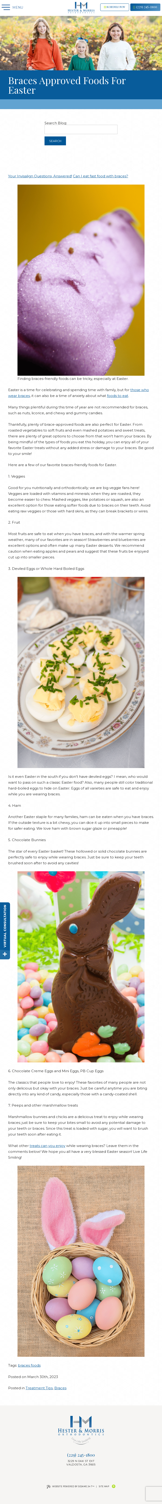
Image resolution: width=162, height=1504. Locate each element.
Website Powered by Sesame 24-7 (70, 1486)
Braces (60, 1388)
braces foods (29, 1365)
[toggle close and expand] (5, 954)
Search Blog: (56, 123)
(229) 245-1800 (145, 7)
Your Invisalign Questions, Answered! (40, 176)
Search (55, 141)
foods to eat (117, 395)
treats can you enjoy (47, 1145)
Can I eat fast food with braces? (100, 176)
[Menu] (5, 8)
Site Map (104, 1486)
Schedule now (114, 7)
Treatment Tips (39, 1388)
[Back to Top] (113, 1486)
